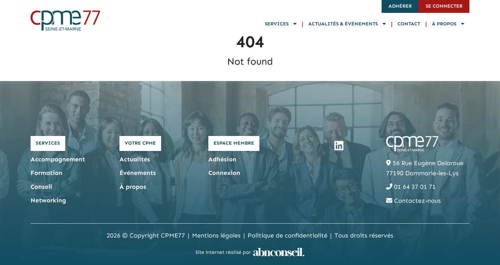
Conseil (41, 187)
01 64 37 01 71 (411, 187)
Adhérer (400, 6)
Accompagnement (58, 159)
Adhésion (222, 159)
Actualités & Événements (347, 24)
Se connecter (444, 6)
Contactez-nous (413, 200)
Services (281, 24)
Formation (46, 173)
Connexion (224, 173)
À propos (448, 24)
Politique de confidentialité (287, 235)
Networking (48, 200)
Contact (409, 24)
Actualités (134, 159)
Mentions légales (216, 235)
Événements (137, 173)
